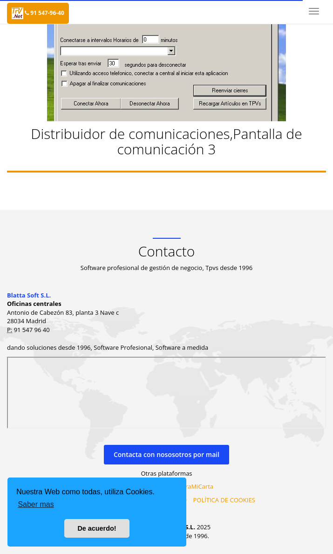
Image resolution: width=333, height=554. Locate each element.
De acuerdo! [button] (96, 528)
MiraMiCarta (195, 486)
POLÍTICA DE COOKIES (224, 500)
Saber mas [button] (36, 504)
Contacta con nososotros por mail (166, 454)
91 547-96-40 (44, 13)
